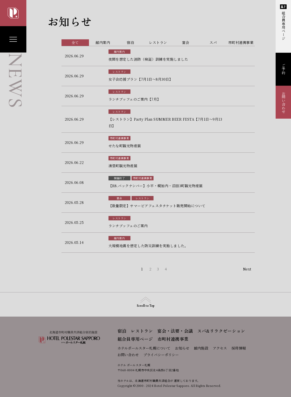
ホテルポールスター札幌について (143, 348)
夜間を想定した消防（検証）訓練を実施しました (148, 59)
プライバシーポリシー (161, 354)
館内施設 (201, 348)
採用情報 (238, 348)
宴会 (119, 198)
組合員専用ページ (283, 22)
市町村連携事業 (119, 138)
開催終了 (119, 178)
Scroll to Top (145, 302)
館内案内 (119, 51)
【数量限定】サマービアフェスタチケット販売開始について (157, 205)
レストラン (119, 71)
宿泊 (121, 331)
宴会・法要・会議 (175, 331)
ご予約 (283, 69)
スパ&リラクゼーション (221, 331)
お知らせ (182, 348)
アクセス (220, 348)
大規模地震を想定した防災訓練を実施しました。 (148, 245)
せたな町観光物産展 (124, 145)
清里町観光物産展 (122, 165)
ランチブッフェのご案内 (128, 225)
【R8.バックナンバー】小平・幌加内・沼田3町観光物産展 (155, 185)
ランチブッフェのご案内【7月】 (134, 99)
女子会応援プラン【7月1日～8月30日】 (140, 79)
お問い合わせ (283, 102)
